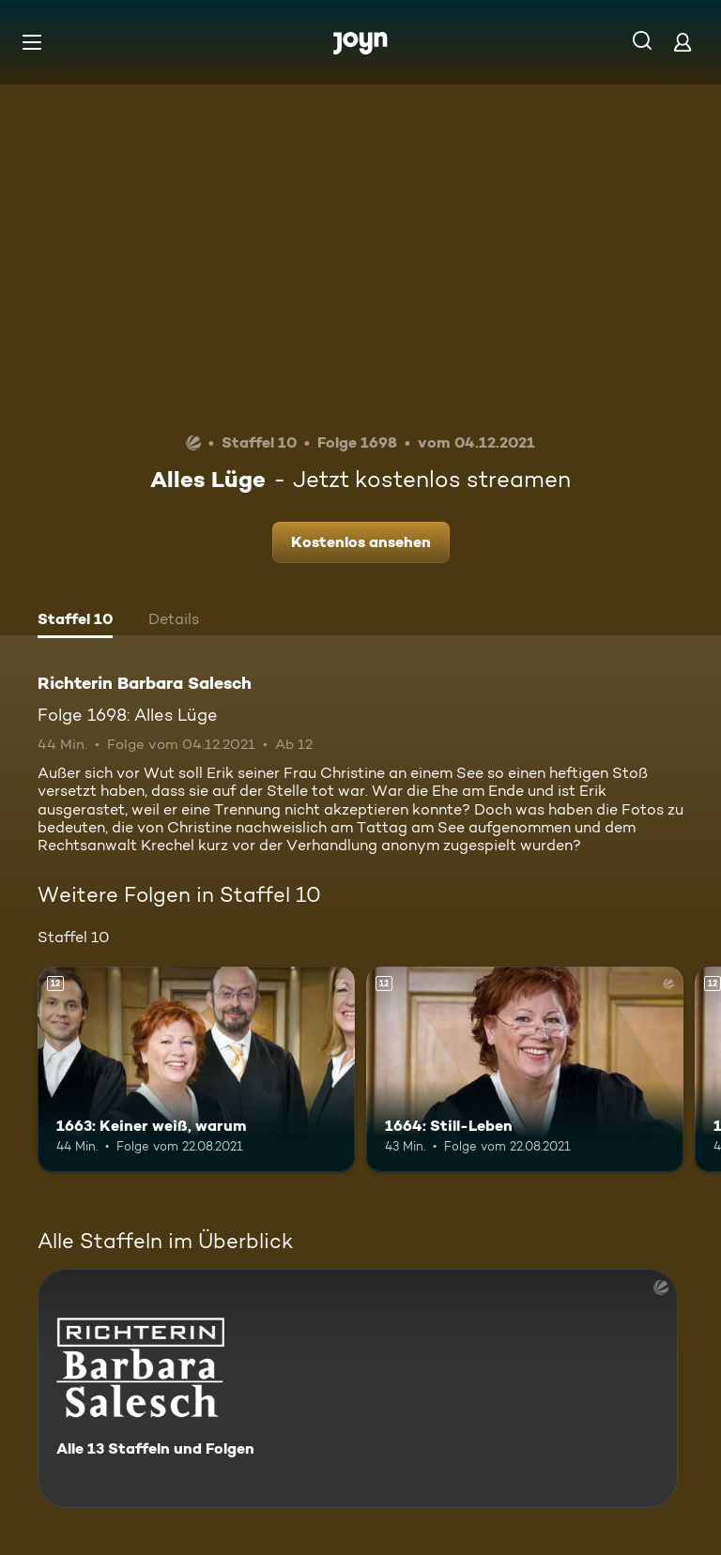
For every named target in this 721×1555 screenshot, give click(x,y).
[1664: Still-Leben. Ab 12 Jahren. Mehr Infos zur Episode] (524, 1070)
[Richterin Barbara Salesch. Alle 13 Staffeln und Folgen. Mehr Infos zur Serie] (358, 1388)
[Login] (682, 41)
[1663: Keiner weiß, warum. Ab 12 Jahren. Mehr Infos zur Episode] (196, 1070)
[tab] (75, 621)
